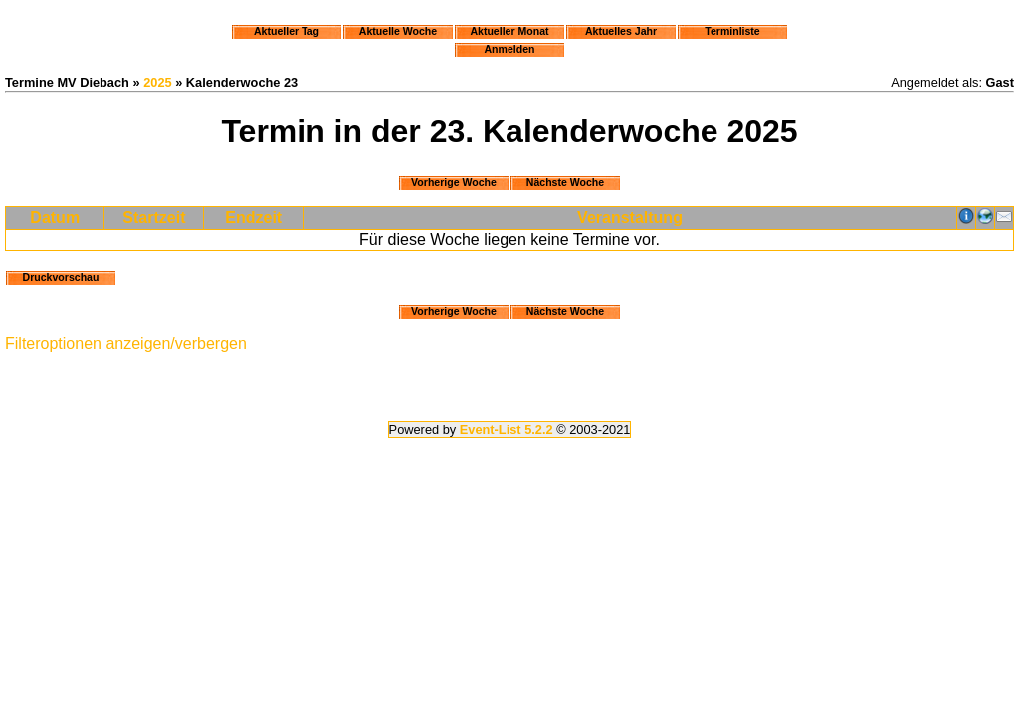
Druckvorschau (61, 277)
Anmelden (510, 49)
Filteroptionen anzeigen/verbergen (126, 343)
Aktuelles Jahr (621, 31)
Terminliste (732, 31)
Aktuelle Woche (398, 31)
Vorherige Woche (454, 182)
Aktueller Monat (509, 31)
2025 (157, 82)
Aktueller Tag (286, 31)
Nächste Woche (565, 182)
